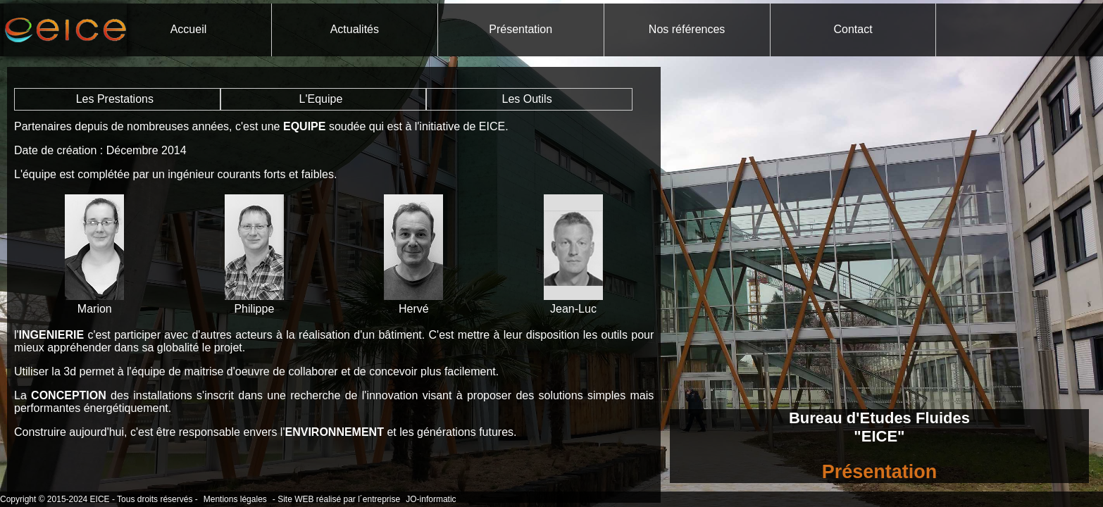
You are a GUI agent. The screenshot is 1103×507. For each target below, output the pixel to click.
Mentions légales (235, 499)
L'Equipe (321, 99)
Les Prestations (115, 99)
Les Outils (527, 99)
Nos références (687, 29)
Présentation (520, 29)
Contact (852, 29)
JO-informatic (431, 499)
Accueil (188, 29)
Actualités (354, 29)
